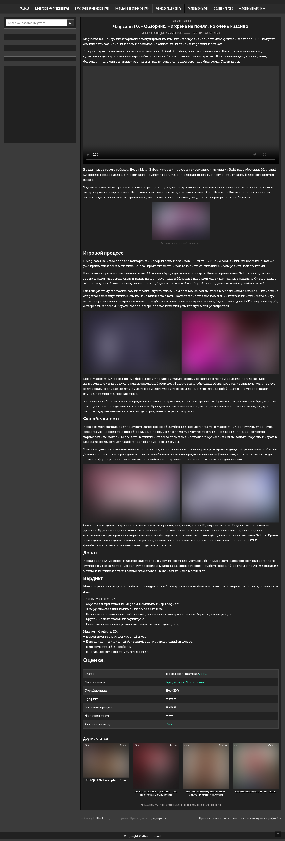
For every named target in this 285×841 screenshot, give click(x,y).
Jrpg (147, 33)
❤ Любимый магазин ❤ (252, 8)
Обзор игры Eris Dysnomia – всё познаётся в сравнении (156, 793)
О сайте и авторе (223, 8)
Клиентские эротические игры (52, 8)
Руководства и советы (168, 8)
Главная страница (181, 21)
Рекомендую (158, 33)
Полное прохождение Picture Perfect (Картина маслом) (206, 793)
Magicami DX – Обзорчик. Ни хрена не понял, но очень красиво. (181, 26)
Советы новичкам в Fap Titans (255, 791)
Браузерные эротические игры (92, 8)
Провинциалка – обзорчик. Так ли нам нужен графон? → (240, 818)
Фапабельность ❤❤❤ (178, 33)
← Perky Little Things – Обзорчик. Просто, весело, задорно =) (123, 818)
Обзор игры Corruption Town (106, 780)
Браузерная (175, 682)
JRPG (203, 673)
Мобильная (195, 682)
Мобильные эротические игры (132, 8)
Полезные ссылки (198, 8)
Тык (169, 724)
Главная (24, 8)
